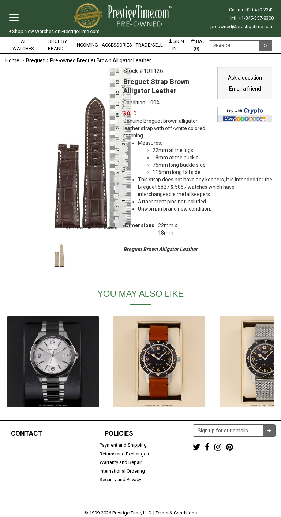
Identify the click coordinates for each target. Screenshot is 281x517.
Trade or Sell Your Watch (31, 471)
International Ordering (122, 471)
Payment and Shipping (123, 445)
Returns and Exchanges (124, 454)
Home (12, 60)
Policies (119, 433)
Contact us (17, 479)
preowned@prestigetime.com (242, 26)
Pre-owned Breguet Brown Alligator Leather (100, 60)
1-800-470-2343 (22, 445)
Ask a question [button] (245, 78)
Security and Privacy (120, 479)
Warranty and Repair (121, 462)
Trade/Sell (149, 45)
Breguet (35, 60)
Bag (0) (198, 44)
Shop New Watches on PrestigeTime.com (54, 31)
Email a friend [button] (245, 89)
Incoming (87, 45)
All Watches (23, 44)
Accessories (117, 45)
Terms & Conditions (176, 500)
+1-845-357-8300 (23, 454)
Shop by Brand (57, 44)
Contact (26, 433)
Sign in (176, 44)
